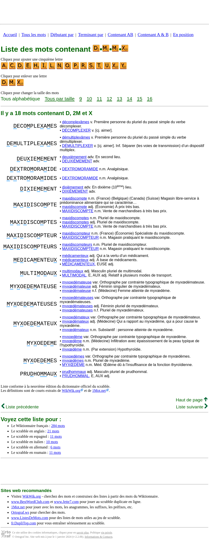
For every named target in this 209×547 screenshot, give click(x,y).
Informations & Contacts (98, 539)
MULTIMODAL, (74, 278)
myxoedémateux (75, 320)
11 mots (56, 439)
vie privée (106, 535)
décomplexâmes (75, 122)
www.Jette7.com (66, 504)
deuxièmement (74, 157)
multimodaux (72, 274)
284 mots (58, 429)
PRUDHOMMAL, (76, 379)
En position (183, 34)
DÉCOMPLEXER (76, 130)
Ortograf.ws (20, 515)
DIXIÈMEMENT (75, 194)
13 (119, 98)
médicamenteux (75, 258)
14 (129, 98)
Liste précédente (20, 409)
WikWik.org (71, 393)
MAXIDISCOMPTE (77, 214)
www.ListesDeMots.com (29, 521)
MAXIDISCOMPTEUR (80, 240)
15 (139, 98)
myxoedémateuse (77, 285)
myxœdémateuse (76, 289)
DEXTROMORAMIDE (80, 170)
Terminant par (90, 34)
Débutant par (62, 34)
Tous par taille (60, 98)
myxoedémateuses (77, 300)
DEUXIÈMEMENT (77, 161)
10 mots (52, 445)
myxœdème (72, 344)
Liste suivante (192, 409)
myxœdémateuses (77, 309)
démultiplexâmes (76, 137)
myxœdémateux (75, 324)
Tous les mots (33, 34)
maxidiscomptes (75, 221)
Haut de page (192, 402)
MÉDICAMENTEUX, (79, 267)
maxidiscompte (74, 201)
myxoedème (72, 340)
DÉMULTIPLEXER (77, 146)
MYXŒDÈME (73, 367)
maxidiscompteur (76, 236)
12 (109, 98)
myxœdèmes (73, 363)
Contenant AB (120, 34)
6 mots (55, 450)
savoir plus (83, 535)
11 (99, 98)
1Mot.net (99, 393)
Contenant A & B (153, 34)
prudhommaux (74, 374)
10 (89, 98)
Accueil (10, 34)
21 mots (53, 434)
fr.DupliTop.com (23, 526)
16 (149, 98)
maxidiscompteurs (77, 247)
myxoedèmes (73, 359)
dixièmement (72, 190)
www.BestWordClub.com (30, 504)
